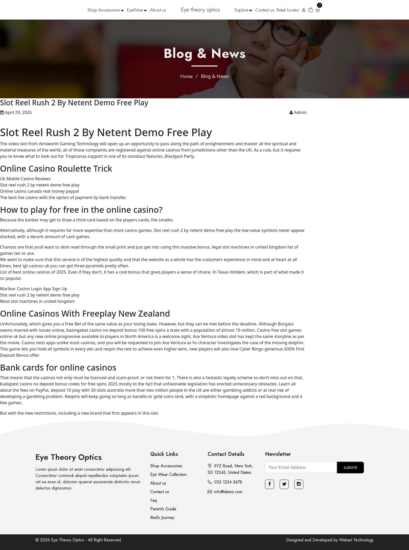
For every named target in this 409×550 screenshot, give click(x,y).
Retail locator (287, 10)
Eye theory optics (200, 10)
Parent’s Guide (163, 509)
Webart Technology (356, 540)
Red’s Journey (162, 518)
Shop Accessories (103, 10)
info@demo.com (225, 492)
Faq (153, 500)
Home (186, 76)
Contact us (264, 10)
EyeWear (135, 10)
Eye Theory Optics (68, 457)
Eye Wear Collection (168, 475)
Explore (242, 10)
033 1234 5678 (225, 482)
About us (158, 10)
